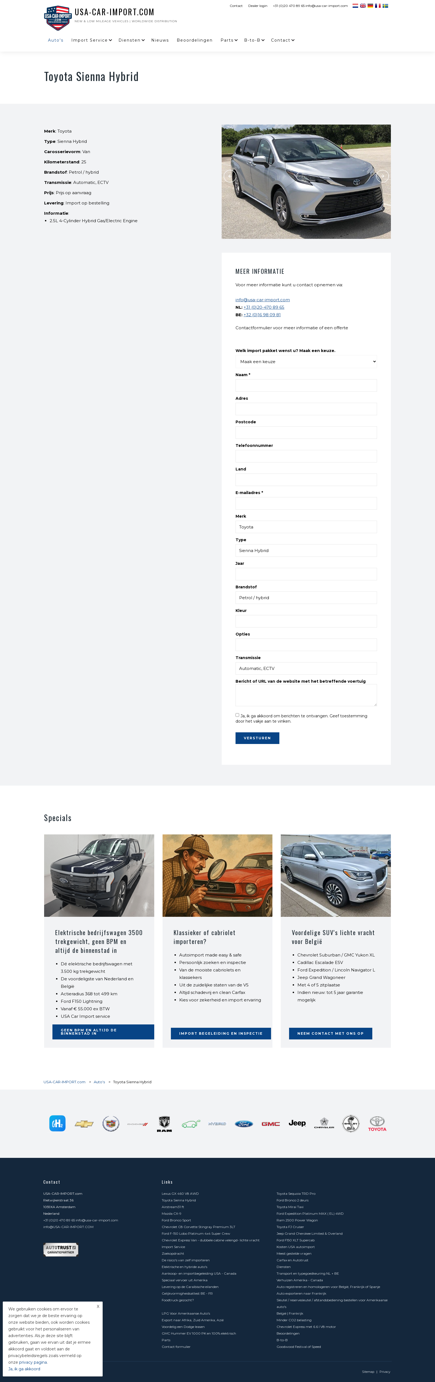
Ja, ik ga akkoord (24, 1368)
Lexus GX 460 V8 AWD (180, 1193)
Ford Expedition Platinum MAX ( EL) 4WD (310, 1213)
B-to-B (252, 40)
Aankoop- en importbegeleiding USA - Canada (199, 1273)
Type (241, 539)
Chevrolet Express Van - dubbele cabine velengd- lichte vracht (211, 1240)
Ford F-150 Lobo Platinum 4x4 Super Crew (196, 1233)
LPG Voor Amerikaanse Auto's (186, 1313)
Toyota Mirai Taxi (290, 1207)
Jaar (240, 563)
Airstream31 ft (173, 1207)
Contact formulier (176, 1347)
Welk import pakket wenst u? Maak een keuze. (285, 350)
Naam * (243, 374)
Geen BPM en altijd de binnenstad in (89, 1032)
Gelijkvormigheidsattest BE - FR (187, 1293)
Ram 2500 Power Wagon (297, 1220)
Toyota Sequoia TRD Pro (296, 1193)
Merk (241, 516)
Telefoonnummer (254, 445)
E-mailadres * (249, 492)
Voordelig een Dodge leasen (183, 1327)
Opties (243, 634)
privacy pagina (33, 1362)
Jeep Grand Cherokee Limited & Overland (310, 1233)
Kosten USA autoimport (296, 1247)
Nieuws (160, 40)
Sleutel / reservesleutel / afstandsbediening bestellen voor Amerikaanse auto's (332, 1303)
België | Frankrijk (290, 1313)
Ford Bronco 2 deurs (292, 1200)
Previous (230, 176)
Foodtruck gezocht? (178, 1300)
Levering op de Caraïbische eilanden (190, 1287)
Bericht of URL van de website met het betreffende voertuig (301, 681)
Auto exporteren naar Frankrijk (301, 1293)
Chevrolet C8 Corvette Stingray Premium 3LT (198, 1227)
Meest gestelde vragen (294, 1253)
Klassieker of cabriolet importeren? (205, 937)
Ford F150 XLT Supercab (296, 1240)
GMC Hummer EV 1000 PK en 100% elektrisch (199, 1333)
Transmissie (248, 657)
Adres (242, 398)
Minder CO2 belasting (294, 1320)
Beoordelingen (195, 40)
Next (382, 176)
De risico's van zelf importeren (186, 1260)
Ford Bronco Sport (176, 1220)
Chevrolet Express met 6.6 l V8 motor (306, 1327)
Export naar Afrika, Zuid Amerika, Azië (193, 1320)
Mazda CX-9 (171, 1213)
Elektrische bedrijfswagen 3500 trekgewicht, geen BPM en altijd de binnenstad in (99, 941)
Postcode (246, 421)
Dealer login (257, 6)
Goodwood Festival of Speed (299, 1347)
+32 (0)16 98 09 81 (262, 314)
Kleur (241, 610)
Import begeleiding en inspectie (221, 1033)
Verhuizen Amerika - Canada (300, 1280)
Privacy (385, 1372)
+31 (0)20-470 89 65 (264, 307)
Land (241, 469)
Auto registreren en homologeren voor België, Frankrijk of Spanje (328, 1287)
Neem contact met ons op (330, 1033)
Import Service (89, 40)
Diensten (129, 40)
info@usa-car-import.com (263, 299)
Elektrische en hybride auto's (184, 1267)
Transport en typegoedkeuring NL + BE (308, 1273)
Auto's (56, 40)
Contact (236, 6)
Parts (227, 40)
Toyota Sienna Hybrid (179, 1200)
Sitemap (368, 1372)
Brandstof (246, 586)
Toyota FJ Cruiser (290, 1227)
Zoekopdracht (173, 1253)
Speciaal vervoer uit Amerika (185, 1280)
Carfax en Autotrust (292, 1260)
